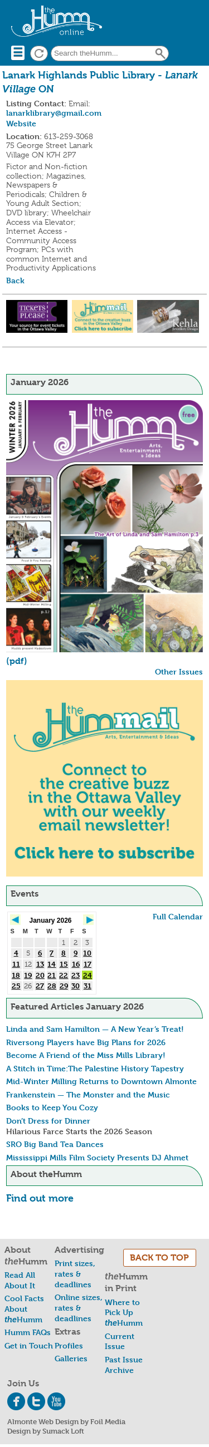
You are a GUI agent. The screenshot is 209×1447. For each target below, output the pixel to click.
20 (40, 975)
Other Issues (179, 671)
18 (16, 975)
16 (76, 963)
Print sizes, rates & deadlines (75, 1273)
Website (21, 123)
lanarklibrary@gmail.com (53, 112)
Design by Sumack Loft (45, 1430)
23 (75, 975)
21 (51, 975)
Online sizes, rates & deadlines (79, 1307)
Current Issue (119, 1341)
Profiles (69, 1345)
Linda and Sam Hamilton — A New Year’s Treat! (95, 1028)
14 (51, 963)
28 (51, 985)
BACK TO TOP (159, 1257)
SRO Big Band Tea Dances (55, 1144)
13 (40, 963)
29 (64, 985)
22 (63, 975)
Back (15, 280)
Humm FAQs (27, 1332)
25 (16, 985)
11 (16, 963)
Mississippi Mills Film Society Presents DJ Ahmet (97, 1157)
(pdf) (16, 661)
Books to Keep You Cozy (52, 1107)
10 (87, 952)
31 (87, 985)
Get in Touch (28, 1345)
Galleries (71, 1358)
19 (28, 975)
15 (64, 963)
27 (40, 985)
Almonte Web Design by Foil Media (66, 1421)
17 (87, 963)
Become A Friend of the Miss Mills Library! (86, 1055)
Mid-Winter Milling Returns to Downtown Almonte (101, 1081)
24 (87, 975)
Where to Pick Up (124, 1312)
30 (75, 985)
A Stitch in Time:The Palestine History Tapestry (95, 1068)
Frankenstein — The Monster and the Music (88, 1094)
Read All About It (19, 1280)
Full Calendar (178, 916)
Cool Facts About (24, 1308)
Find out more (40, 1198)
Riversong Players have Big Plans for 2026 (86, 1042)
